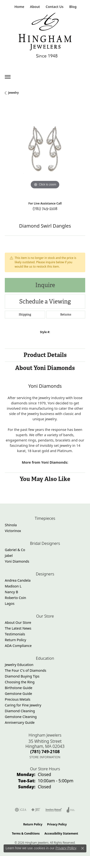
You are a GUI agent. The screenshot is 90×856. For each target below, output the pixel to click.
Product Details (45, 355)
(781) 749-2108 (45, 208)
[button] (34, 6)
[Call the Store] (45, 751)
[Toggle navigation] (7, 76)
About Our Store (18, 622)
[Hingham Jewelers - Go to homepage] (45, 36)
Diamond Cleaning (20, 711)
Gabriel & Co (15, 549)
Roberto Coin (15, 597)
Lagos (9, 603)
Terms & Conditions (26, 833)
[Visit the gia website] (20, 809)
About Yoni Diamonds (45, 368)
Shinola (11, 525)
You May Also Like (45, 479)
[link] (18, 6)
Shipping (25, 314)
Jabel (9, 555)
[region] (45, 150)
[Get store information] (45, 757)
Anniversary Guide (20, 722)
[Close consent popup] (82, 848)
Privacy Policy (57, 824)
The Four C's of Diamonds (25, 670)
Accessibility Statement (61, 833)
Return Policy (15, 640)
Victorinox (13, 530)
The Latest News (18, 628)
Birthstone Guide (18, 687)
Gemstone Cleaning (21, 716)
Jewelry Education (19, 664)
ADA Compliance (18, 645)
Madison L (13, 586)
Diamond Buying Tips (22, 676)
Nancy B (11, 592)
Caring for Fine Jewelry (23, 705)
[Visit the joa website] (71, 809)
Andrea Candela (17, 580)
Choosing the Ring (20, 682)
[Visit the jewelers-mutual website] (53, 809)
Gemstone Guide (18, 693)
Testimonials (15, 634)
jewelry (13, 93)
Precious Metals (17, 699)
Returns (65, 314)
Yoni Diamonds (17, 561)
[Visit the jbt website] (35, 809)
